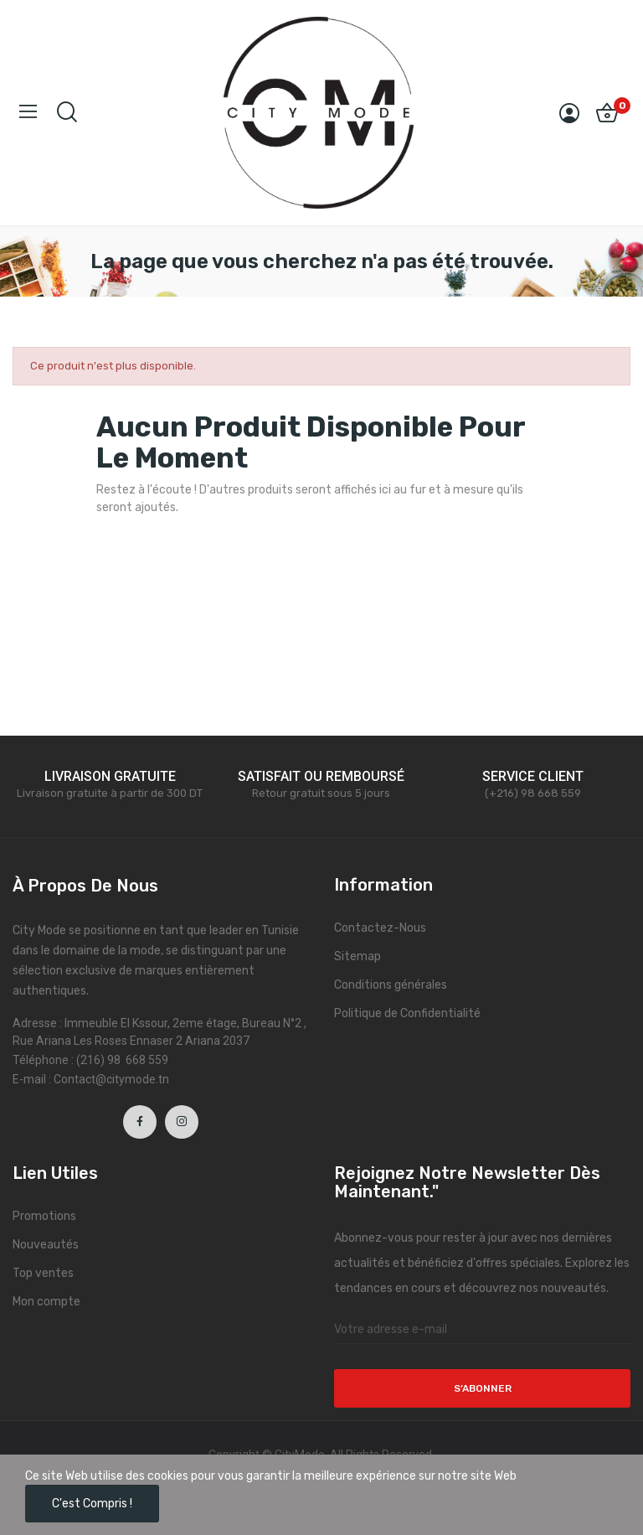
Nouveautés (46, 1245)
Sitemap (357, 956)
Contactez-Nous (380, 928)
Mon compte (46, 1302)
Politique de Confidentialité (407, 1013)
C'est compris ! (92, 1503)
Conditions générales (390, 985)
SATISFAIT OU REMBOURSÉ (321, 776)
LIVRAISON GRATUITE (110, 776)
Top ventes (43, 1273)
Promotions (44, 1216)
